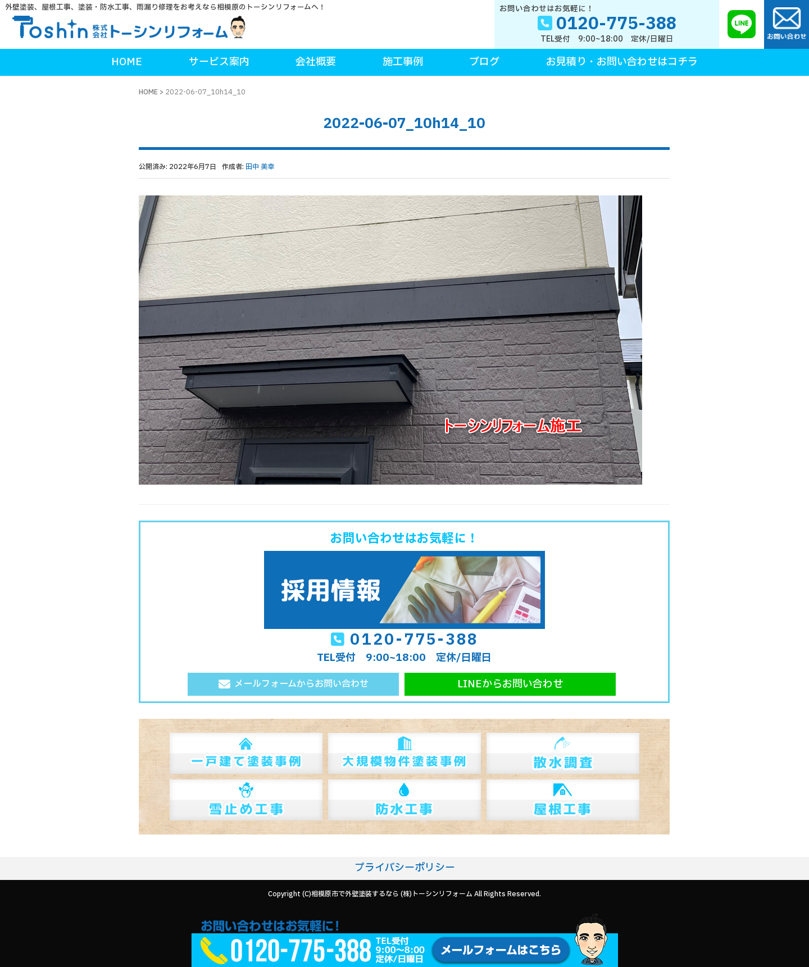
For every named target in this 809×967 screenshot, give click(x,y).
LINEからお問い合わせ (510, 684)
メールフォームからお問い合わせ (301, 684)
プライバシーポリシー (404, 867)
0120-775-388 (414, 639)
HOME (148, 92)
